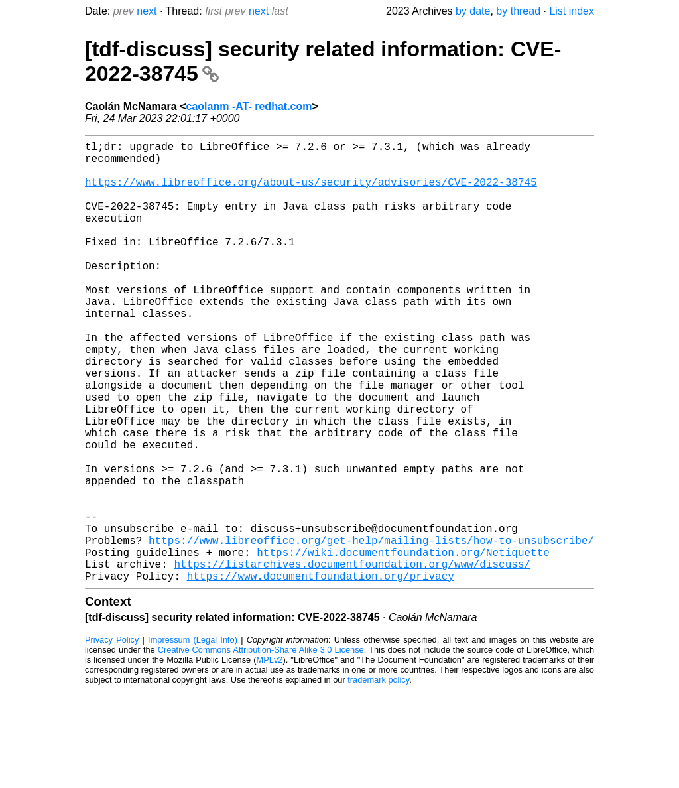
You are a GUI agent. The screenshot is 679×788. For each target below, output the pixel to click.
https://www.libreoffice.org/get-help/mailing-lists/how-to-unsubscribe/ (371, 630)
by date (473, 11)
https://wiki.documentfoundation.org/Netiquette (403, 644)
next (146, 11)
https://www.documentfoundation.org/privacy (320, 674)
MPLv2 (270, 758)
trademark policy (378, 778)
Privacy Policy (112, 738)
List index (571, 11)
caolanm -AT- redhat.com (249, 106)
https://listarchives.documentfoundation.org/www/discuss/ (352, 659)
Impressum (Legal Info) (192, 738)
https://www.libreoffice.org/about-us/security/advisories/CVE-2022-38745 (311, 192)
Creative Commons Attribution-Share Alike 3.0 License (261, 748)
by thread (518, 11)
